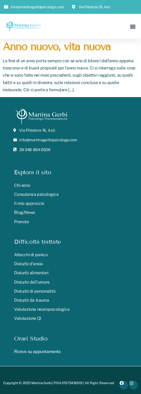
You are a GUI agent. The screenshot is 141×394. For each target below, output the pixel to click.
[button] (132, 26)
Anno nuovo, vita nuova (56, 46)
